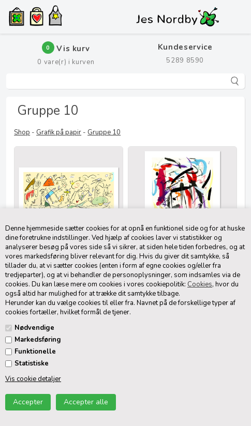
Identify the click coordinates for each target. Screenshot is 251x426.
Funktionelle (35, 351)
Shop (22, 132)
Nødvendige (34, 327)
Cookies (199, 284)
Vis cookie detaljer (33, 379)
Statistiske (31, 363)
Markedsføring (37, 339)
